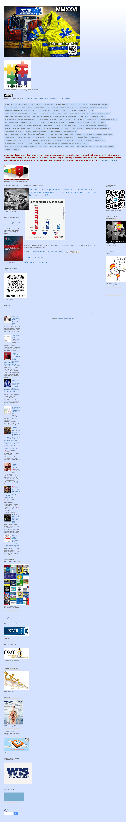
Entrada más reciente (31, 314)
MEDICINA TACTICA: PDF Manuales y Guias (17, 128)
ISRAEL (42, 122)
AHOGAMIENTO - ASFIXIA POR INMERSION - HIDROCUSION (22, 104)
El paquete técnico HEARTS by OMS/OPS (97, 128)
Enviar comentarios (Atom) (67, 318)
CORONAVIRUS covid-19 (47, 113)
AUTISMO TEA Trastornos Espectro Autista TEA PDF (62, 107)
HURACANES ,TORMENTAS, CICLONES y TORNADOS (20, 122)
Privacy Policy (8, 618)
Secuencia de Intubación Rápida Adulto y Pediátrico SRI (16, 410)
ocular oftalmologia (77, 128)
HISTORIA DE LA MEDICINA (108, 119)
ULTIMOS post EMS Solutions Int (95, 140)
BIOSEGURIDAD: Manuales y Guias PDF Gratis (93, 107)
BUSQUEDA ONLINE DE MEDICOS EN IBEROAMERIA (20, 110)
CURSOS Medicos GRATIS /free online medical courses (73, 113)
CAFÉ (91, 110)
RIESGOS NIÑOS (82, 137)
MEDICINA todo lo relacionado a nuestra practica (93, 125)
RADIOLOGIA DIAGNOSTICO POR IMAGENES (31, 137)
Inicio (64, 314)
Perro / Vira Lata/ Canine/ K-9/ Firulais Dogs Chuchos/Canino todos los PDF (26, 146)
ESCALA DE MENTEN (15, 336)
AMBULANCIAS (82, 104)
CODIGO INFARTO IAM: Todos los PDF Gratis (52, 110)
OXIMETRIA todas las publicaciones (36, 131)
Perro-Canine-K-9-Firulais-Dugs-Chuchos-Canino (98, 134)
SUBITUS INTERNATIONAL (85, 146)
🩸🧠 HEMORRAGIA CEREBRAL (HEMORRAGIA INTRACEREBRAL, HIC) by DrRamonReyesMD (12, 492)
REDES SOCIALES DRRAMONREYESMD (62, 146)
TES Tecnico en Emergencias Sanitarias (16, 140)
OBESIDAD (37, 128)
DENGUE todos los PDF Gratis (100, 113)
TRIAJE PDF (70, 140)
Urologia (7, 149)
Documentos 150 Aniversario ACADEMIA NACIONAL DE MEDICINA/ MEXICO (54, 116)
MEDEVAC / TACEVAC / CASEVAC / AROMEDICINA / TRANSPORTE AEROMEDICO (28, 125)
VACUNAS (17, 149)
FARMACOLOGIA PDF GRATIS (47, 119)
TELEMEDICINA (95, 137)
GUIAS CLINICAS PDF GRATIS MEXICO (85, 119)
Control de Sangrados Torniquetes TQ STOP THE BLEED (21, 113)
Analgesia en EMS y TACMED (98, 104)
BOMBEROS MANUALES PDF (77, 110)
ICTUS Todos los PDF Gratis (56, 122)
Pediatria (78, 134)
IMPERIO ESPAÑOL (34, 143)
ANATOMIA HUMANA (11, 107)
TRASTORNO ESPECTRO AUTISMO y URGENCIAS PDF (47, 140)
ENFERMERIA (84, 116)
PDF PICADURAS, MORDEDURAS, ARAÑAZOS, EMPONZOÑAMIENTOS (25, 134)
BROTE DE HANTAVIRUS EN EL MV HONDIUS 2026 (16, 320)
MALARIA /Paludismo (98, 122)
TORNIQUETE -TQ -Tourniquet (105, 146)
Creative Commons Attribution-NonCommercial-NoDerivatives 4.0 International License (46, 98)
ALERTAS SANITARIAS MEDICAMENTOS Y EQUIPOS (59, 104)
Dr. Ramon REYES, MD (107, 160)
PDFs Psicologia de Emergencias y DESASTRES (63, 131)
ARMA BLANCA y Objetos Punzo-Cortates (32, 107)
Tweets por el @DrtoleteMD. (12, 223)
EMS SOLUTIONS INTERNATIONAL (15, 143)
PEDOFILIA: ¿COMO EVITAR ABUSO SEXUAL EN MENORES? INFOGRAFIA (65, 143)
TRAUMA (79, 140)
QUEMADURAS (9, 137)
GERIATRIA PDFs (65, 119)
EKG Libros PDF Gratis (97, 116)
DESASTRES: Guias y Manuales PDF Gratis (17, 116)
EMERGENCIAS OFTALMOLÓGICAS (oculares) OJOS (20, 119)
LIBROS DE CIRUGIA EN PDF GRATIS (78, 122)
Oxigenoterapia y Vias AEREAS (14, 131)
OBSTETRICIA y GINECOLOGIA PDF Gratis (56, 128)
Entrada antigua (96, 314)
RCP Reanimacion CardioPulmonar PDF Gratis (60, 137)
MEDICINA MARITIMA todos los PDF (66, 125)
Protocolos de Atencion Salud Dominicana (61, 134)
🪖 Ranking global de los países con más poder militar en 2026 (15, 519)
